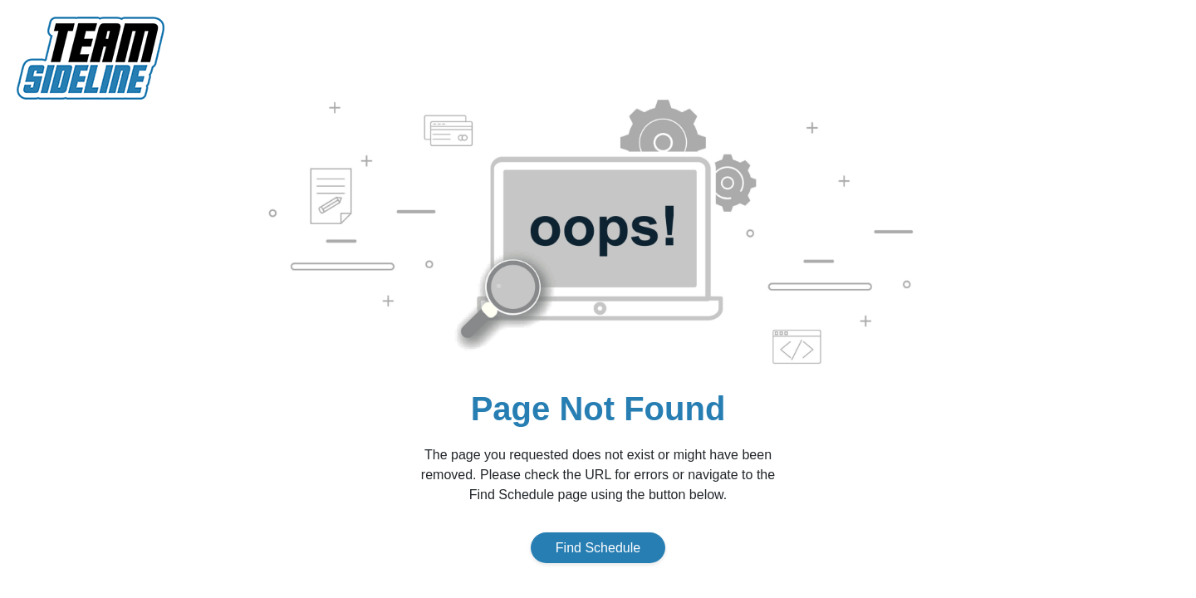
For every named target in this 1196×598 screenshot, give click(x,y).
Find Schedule (598, 548)
